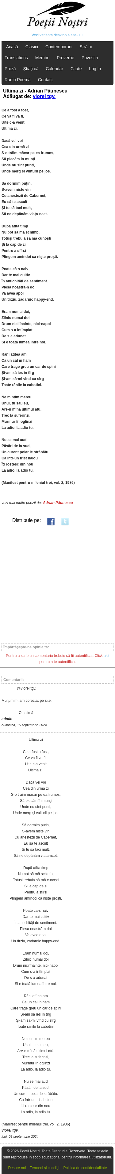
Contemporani (58, 46)
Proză (10, 68)
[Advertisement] (57, 584)
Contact (45, 79)
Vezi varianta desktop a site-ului (57, 35)
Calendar (54, 68)
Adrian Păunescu (58, 503)
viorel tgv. (44, 96)
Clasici (31, 46)
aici (106, 656)
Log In (95, 68)
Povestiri (90, 57)
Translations (16, 57)
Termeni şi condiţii (44, 1168)
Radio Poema (18, 79)
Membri (42, 57)
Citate (76, 68)
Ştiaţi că (30, 68)
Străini (86, 46)
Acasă (12, 46)
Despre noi (17, 1168)
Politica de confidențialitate (85, 1168)
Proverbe (65, 57)
